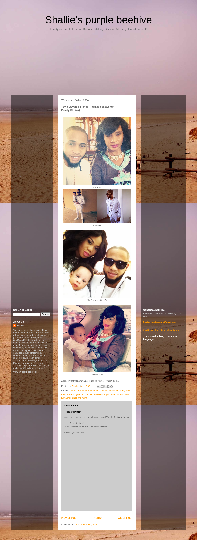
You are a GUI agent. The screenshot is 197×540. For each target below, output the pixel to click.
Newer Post (69, 518)
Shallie (20, 325)
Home (97, 518)
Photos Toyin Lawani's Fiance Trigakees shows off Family (97, 390)
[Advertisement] (98, 64)
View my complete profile (25, 371)
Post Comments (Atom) (86, 524)
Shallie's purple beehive (98, 19)
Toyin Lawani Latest (113, 394)
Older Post (125, 518)
